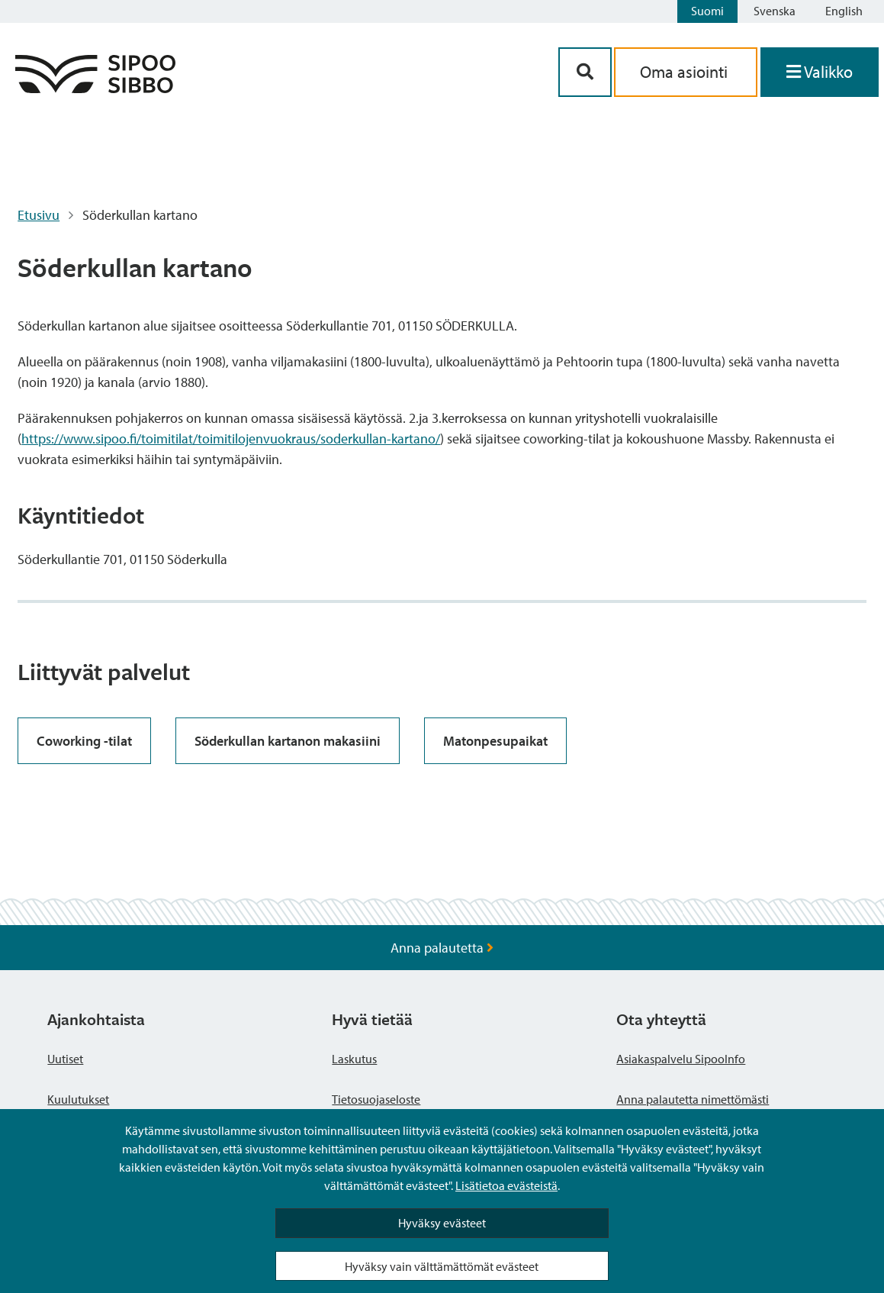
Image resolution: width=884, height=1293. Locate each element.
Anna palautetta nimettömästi (692, 1099)
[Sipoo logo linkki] (95, 88)
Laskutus (354, 1058)
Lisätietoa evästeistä (506, 1185)
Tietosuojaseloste (376, 1099)
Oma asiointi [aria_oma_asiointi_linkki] (685, 71)
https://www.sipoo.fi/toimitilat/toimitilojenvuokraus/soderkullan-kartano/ (230, 438)
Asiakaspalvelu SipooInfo (680, 1058)
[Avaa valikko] (819, 72)
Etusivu (38, 215)
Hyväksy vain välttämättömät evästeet (441, 1266)
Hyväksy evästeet (442, 1222)
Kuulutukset (78, 1099)
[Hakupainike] (585, 72)
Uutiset (65, 1058)
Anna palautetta (442, 947)
